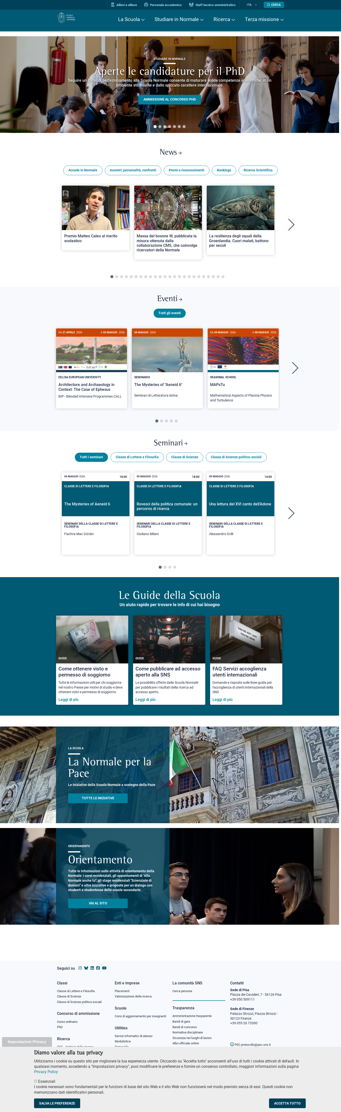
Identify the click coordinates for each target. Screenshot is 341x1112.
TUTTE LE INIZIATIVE (98, 808)
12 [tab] (165, 280)
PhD (60, 1024)
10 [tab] (155, 280)
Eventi (169, 304)
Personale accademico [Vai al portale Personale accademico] (171, 5)
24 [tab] (222, 280)
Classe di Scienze (184, 468)
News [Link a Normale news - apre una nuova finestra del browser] (170, 154)
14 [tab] (174, 280)
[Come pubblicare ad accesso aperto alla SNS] (169, 670)
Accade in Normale (82, 173)
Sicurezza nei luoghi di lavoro (193, 1036)
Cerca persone (183, 986)
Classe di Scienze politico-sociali (236, 468)
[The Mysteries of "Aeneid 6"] (167, 372)
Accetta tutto (287, 1103)
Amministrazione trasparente (194, 1012)
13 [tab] (169, 280)
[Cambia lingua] (257, 5)
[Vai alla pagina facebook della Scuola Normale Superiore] (98, 963)
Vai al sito (98, 914)
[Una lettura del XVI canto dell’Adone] (240, 524)
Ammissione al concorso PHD (169, 100)
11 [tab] (160, 280)
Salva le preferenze (57, 1103)
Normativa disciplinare (189, 1030)
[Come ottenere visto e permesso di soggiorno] (92, 670)
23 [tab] (218, 280)
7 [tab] (184, 126)
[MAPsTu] (243, 374)
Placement (123, 986)
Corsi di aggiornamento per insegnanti (135, 1014)
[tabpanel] (169, 84)
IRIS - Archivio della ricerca (76, 1045)
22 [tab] (213, 280)
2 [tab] (159, 126)
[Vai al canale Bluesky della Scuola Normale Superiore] (86, 963)
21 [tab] (208, 280)
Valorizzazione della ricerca (135, 992)
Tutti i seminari (91, 468)
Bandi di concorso (185, 1024)
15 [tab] (179, 280)
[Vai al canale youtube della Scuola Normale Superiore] (104, 963)
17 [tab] (189, 280)
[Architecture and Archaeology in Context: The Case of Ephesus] (91, 373)
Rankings (224, 173)
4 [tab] (169, 126)
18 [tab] (194, 280)
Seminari (170, 452)
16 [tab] (184, 280)
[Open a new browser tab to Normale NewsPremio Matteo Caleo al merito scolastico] (95, 221)
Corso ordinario (68, 1018)
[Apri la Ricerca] (274, 5)
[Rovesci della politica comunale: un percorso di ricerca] (168, 524)
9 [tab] (150, 280)
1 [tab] (155, 126)
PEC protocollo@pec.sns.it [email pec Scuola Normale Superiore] (252, 1040)
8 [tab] (145, 280)
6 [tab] (179, 126)
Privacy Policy (46, 1071)
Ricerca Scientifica (258, 173)
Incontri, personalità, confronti (133, 173)
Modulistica (123, 1043)
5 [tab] (174, 126)
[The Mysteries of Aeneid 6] (95, 524)
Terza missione (262, 19)
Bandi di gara (182, 1018)
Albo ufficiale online (186, 1042)
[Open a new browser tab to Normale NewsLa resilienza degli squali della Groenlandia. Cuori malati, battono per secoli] (240, 223)
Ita (253, 4)
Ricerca (221, 19)
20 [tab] (203, 280)
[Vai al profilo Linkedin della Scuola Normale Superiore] (92, 963)
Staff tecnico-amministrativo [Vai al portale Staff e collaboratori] (220, 5)
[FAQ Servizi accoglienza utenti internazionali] (246, 670)
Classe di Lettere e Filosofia (137, 468)
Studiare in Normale (177, 19)
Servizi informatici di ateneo (135, 1037)
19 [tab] (198, 280)
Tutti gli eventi (169, 320)
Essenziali (46, 1081)
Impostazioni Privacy (27, 1042)
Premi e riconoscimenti (186, 173)
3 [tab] (164, 126)
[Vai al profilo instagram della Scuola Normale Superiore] (80, 963)
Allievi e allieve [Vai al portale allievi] (132, 5)
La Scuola (129, 19)
